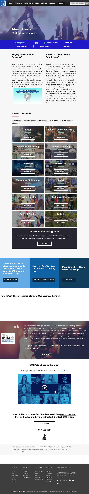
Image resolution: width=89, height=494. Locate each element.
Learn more (28, 138)
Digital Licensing (39, 479)
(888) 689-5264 (44, 429)
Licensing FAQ (44, 46)
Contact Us (66, 46)
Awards (14, 481)
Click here (44, 244)
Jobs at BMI (49, 477)
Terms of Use (67, 491)
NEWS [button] (37, 3)
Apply (36, 43)
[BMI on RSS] (58, 483)
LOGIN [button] (61, 3)
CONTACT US (44, 424)
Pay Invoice (69, 43)
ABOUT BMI (49, 467)
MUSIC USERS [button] (28, 3)
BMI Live (25, 471)
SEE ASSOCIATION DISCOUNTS (44, 280)
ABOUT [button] (10, 3)
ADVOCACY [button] (52, 3)
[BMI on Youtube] (73, 480)
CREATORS (15, 467)
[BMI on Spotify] (70, 480)
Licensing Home (20, 43)
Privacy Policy (74, 491)
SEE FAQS (69, 280)
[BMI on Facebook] (57, 480)
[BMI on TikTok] (66, 480)
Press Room (49, 473)
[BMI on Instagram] (64, 480)
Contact (48, 471)
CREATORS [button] (18, 3)
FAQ (13, 477)
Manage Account (52, 43)
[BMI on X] (61, 480)
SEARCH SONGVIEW (10, 280)
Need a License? (39, 471)
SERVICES (26, 467)
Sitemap (48, 475)
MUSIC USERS (39, 467)
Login (13, 471)
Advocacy (48, 481)
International (49, 479)
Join (13, 473)
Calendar (14, 479)
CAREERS (44, 3)
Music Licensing (27, 477)
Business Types (23, 46)
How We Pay (15, 475)
